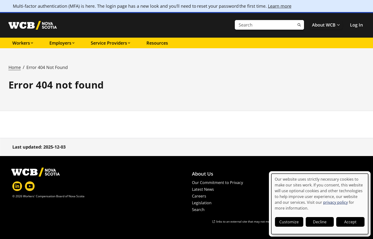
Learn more (279, 6)
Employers (62, 43)
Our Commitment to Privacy (217, 182)
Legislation (202, 202)
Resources (157, 43)
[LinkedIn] (17, 186)
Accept (350, 222)
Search (198, 209)
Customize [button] (289, 222)
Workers (23, 43)
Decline (320, 222)
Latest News (203, 189)
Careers (199, 196)
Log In (356, 25)
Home (14, 67)
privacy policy (335, 202)
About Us (202, 173)
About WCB (326, 25)
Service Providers (111, 43)
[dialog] (319, 204)
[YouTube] (30, 186)
